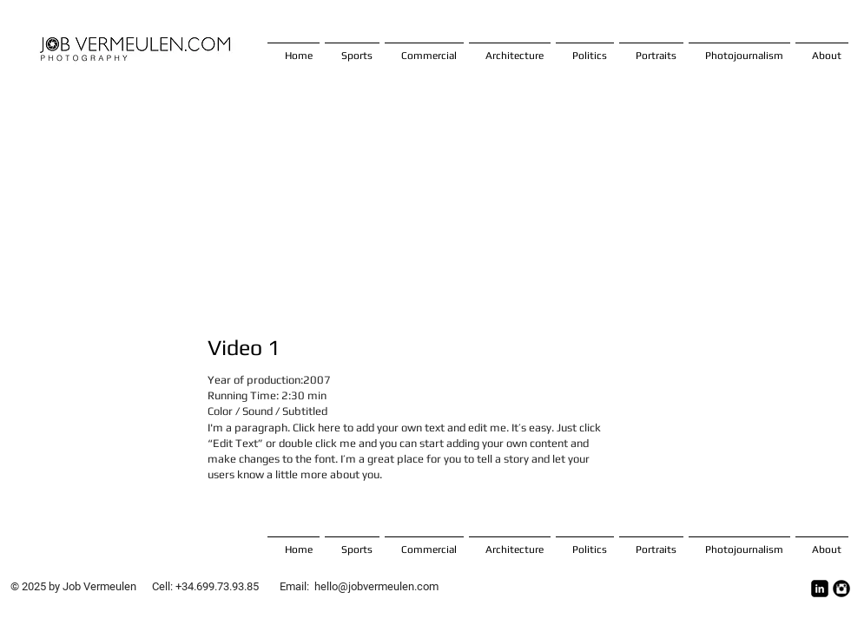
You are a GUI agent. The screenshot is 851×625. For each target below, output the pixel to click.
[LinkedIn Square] (819, 588)
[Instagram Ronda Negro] (841, 588)
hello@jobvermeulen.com (376, 586)
